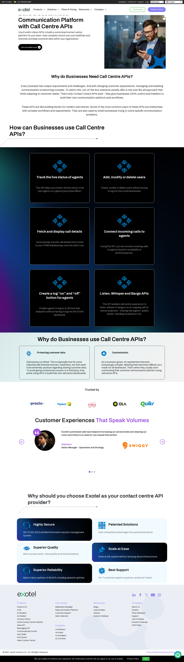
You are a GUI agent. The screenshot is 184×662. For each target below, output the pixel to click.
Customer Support (63, 613)
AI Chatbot (21, 616)
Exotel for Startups (140, 622)
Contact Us (131, 2)
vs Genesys (60, 629)
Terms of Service (153, 652)
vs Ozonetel (60, 639)
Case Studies (99, 610)
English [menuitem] (172, 2)
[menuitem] (174, 2)
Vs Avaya (59, 632)
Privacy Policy (133, 659)
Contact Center (23, 619)
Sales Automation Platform (66, 610)
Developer (122, 2)
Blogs (96, 607)
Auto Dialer (21, 634)
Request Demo (156, 9)
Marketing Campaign (64, 607)
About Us (136, 607)
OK (146, 659)
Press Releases (138, 613)
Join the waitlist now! (31, 47)
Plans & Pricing (68, 9)
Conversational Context (27, 631)
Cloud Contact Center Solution (30, 622)
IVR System (22, 637)
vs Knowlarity (60, 635)
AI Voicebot (22, 613)
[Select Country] (157, 2)
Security (165, 652)
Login (147, 2)
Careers (135, 610)
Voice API (21, 625)
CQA (19, 610)
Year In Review (138, 619)
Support (141, 2)
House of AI (22, 607)
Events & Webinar (101, 616)
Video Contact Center (26, 640)
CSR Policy (136, 625)
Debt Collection (61, 616)
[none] (174, 2)
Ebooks (97, 613)
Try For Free (137, 9)
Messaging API (23, 628)
